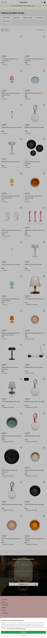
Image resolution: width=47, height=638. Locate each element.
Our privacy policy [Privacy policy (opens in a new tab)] (11, 628)
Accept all (23, 632)
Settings (23, 635)
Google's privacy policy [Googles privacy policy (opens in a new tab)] (20, 628)
